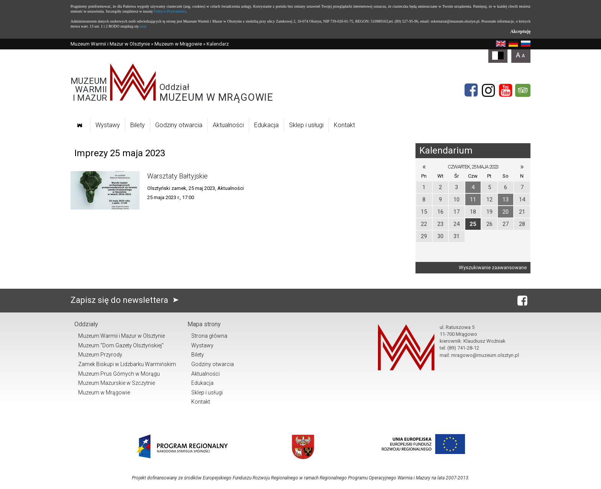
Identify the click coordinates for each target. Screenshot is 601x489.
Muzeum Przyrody (100, 355)
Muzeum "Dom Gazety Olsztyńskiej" (121, 345)
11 (473, 199)
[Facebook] (471, 90)
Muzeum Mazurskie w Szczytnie (116, 383)
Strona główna (209, 336)
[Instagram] (488, 90)
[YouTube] (505, 90)
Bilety (137, 125)
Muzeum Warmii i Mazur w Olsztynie (110, 44)
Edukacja (266, 125)
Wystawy (107, 125)
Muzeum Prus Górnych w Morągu (119, 374)
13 (505, 199)
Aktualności (228, 125)
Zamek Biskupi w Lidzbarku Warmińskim (127, 364)
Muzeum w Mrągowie (178, 44)
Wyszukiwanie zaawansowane (493, 267)
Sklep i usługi (306, 125)
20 (505, 211)
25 (473, 224)
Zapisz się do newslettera (126, 300)
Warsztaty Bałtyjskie (177, 176)
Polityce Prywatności (170, 11)
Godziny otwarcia (178, 125)
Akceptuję (520, 31)
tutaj (143, 26)
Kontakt (344, 125)
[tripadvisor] (522, 90)
